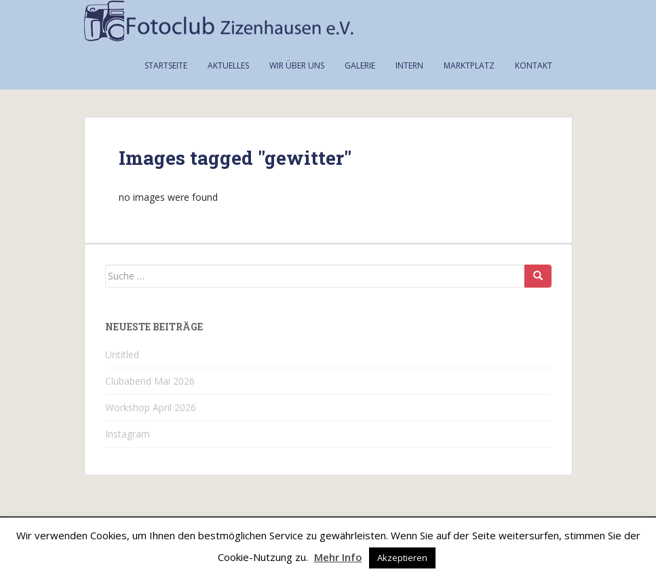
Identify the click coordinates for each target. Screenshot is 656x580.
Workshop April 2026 (150, 407)
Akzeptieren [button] (402, 558)
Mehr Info (338, 557)
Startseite (165, 65)
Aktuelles (228, 65)
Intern (409, 65)
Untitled (122, 354)
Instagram (127, 433)
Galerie (360, 65)
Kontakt (533, 65)
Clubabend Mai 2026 (150, 380)
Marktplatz (469, 65)
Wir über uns (296, 65)
